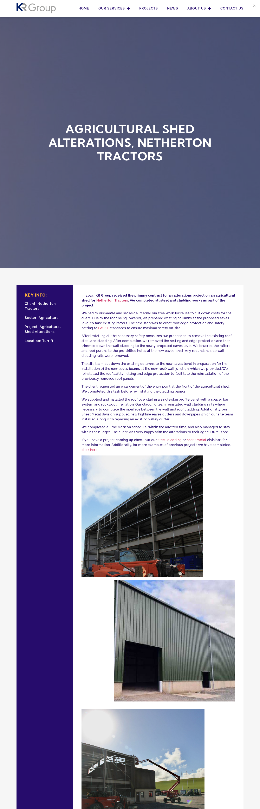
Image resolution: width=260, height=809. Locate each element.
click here (89, 450)
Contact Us (231, 8)
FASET (103, 328)
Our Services (114, 8)
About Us (199, 8)
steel (162, 440)
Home (83, 8)
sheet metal (196, 440)
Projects (148, 8)
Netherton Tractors (112, 300)
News (172, 8)
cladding (174, 440)
